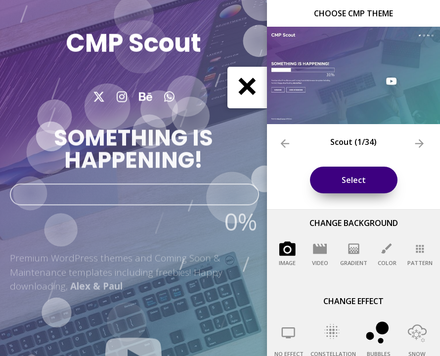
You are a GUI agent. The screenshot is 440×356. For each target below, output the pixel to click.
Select (354, 180)
